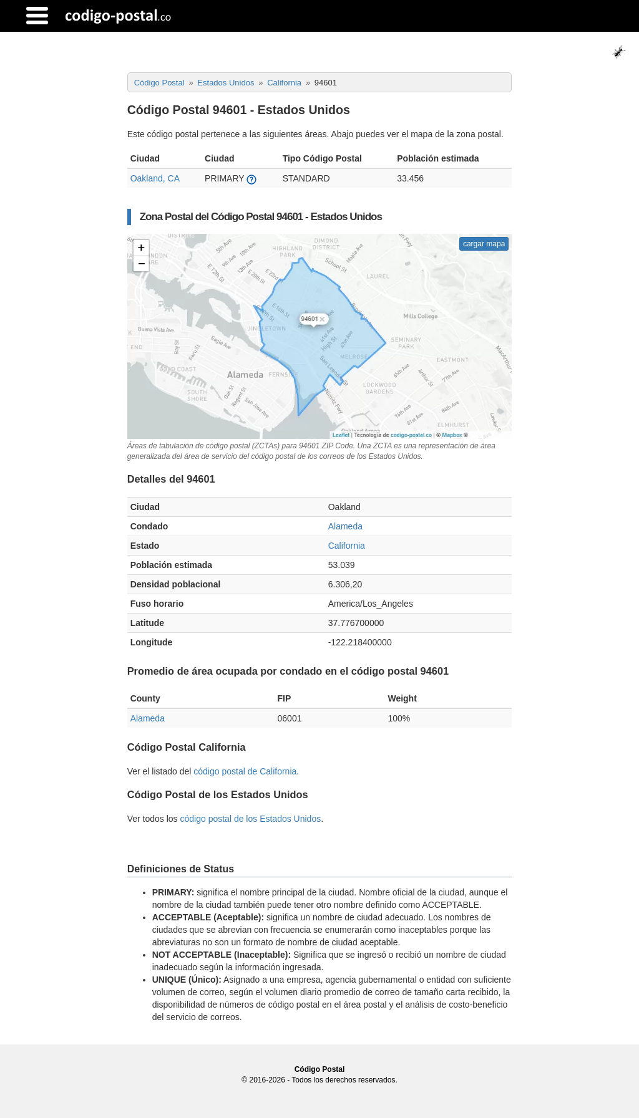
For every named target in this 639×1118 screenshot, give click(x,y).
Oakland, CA (155, 178)
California (346, 546)
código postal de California (244, 771)
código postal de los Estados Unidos (250, 819)
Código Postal (320, 1069)
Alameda (345, 526)
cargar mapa (484, 243)
